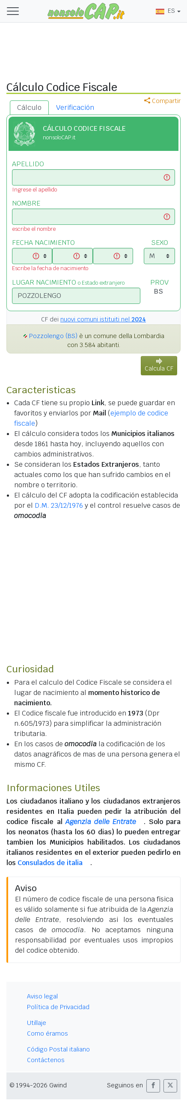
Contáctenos (46, 1060)
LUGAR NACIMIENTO (68, 282)
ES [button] (165, 11)
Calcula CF (159, 365)
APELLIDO (28, 163)
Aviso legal (42, 996)
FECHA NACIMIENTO (43, 242)
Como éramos (47, 1033)
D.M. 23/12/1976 (59, 505)
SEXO (159, 242)
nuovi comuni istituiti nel (103, 319)
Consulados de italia (50, 862)
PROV (159, 282)
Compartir (162, 101)
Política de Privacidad (58, 1007)
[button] (153, 1085)
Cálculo (29, 107)
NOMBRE (26, 203)
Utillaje (36, 1023)
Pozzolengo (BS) (53, 336)
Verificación (75, 107)
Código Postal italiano (58, 1049)
